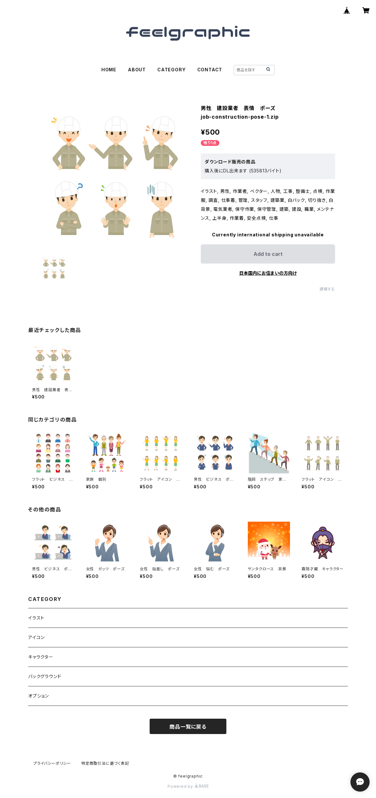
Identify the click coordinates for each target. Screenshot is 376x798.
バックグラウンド (44, 676)
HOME (108, 69)
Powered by (188, 786)
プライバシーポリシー (52, 763)
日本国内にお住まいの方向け (268, 273)
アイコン (36, 637)
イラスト (36, 617)
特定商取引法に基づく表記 (105, 763)
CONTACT (210, 69)
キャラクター (40, 657)
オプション (38, 696)
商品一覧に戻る (188, 726)
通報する (327, 289)
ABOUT (137, 69)
